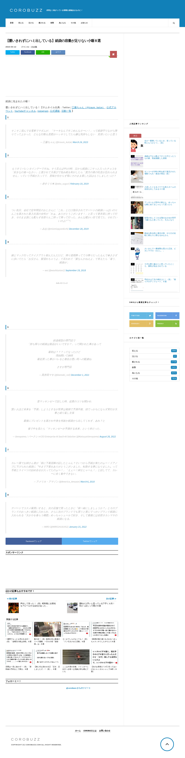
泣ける (31, 23)
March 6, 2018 (88, 481)
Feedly (168, 323)
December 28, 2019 (79, 228)
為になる (62, 23)
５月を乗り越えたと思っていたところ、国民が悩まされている (159, 265)
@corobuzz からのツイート (78, 688)
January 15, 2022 (78, 526)
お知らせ (84, 23)
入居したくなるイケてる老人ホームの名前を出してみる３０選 (160, 188)
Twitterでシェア (90, 541)
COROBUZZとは (90, 730)
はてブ (58, 52)
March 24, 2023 (80, 142)
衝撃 (52, 23)
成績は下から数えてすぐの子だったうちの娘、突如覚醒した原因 (160, 157)
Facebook (27, 52)
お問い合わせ (105, 730)
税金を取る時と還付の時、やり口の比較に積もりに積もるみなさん (160, 234)
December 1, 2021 (80, 374)
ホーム (78, 730)
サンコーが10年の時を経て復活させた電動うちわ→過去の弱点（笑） (160, 172)
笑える (21, 23)
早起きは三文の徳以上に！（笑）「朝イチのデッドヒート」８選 (160, 280)
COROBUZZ (26, 10)
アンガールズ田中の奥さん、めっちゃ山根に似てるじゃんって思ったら (160, 203)
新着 (11, 23)
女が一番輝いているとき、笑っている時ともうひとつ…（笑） (160, 142)
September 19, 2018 (75, 270)
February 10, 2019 (79, 183)
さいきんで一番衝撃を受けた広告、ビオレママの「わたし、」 (160, 249)
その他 (73, 23)
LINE (42, 52)
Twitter (12, 52)
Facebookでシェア (34, 541)
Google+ (142, 323)
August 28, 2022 (108, 436)
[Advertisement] (62, 77)
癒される (42, 23)
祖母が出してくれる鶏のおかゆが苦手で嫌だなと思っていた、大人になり (160, 219)
